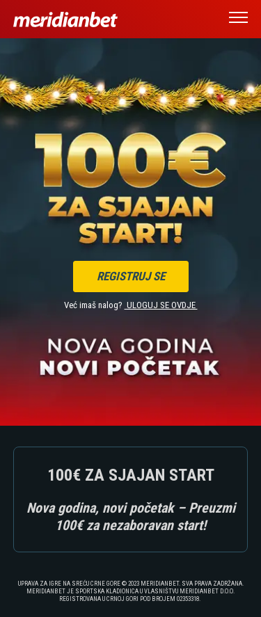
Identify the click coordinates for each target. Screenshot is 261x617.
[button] (238, 19)
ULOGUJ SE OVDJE (161, 305)
